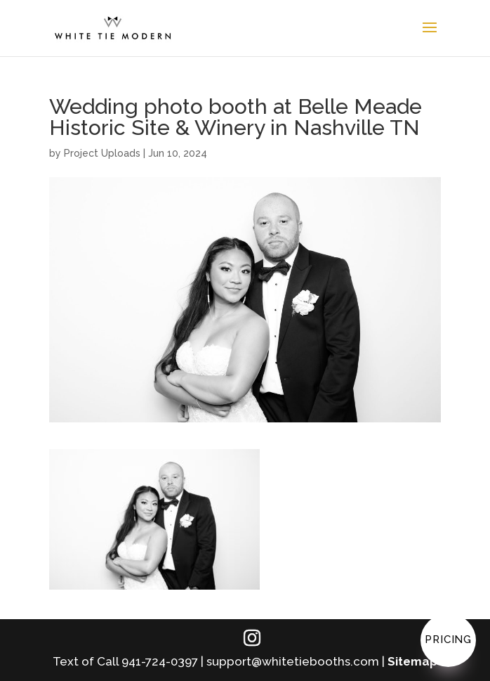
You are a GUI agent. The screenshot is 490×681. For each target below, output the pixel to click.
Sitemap (412, 661)
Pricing (448, 639)
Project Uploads (102, 153)
